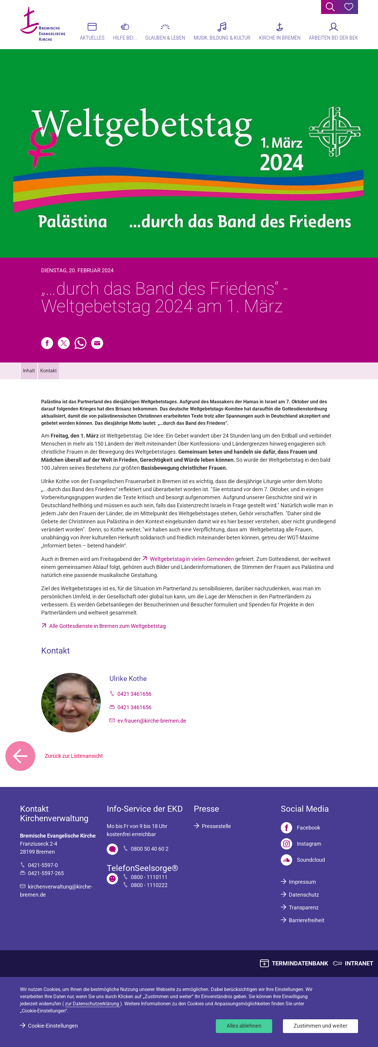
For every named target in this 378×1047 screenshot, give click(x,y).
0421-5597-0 (43, 865)
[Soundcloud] (303, 860)
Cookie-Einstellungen (53, 1026)
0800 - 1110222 (149, 885)
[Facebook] (300, 827)
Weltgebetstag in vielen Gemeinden (192, 559)
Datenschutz (304, 895)
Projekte (288, 604)
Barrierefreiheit (306, 920)
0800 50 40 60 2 (149, 849)
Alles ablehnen (244, 1026)
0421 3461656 (134, 694)
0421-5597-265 (46, 873)
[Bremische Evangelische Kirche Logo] (43, 24)
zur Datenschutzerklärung (92, 1003)
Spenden (259, 604)
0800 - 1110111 (149, 877)
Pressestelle (216, 826)
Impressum (302, 882)
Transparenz (304, 907)
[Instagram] (301, 844)
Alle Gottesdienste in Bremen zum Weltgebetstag (107, 626)
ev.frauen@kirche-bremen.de (151, 721)
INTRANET (359, 963)
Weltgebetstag (124, 436)
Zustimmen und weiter (320, 1026)
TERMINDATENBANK (300, 963)
